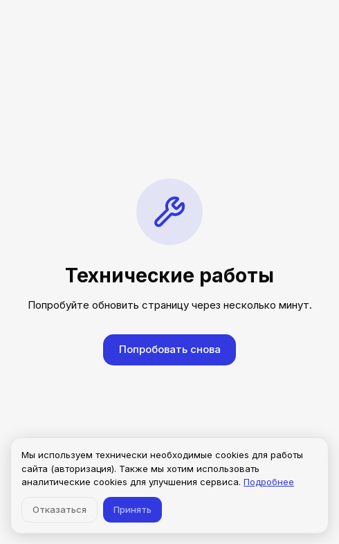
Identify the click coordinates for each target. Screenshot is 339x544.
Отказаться (59, 509)
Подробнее (269, 481)
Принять (132, 509)
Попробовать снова (170, 349)
